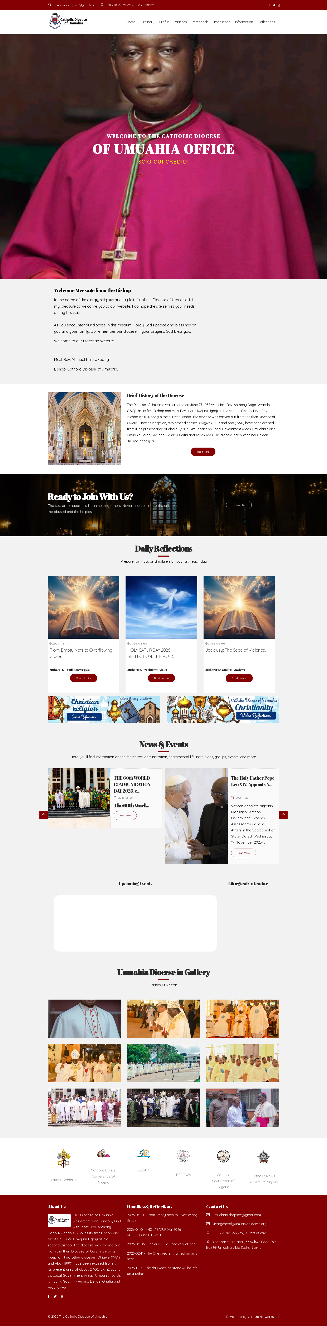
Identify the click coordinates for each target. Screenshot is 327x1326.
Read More (203, 451)
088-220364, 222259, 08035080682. (127, 5)
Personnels (200, 22)
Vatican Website (63, 1180)
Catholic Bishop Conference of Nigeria (103, 1176)
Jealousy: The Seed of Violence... (235, 650)
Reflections (266, 22)
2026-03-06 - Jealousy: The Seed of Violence (161, 1244)
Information (244, 22)
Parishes (180, 22)
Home (131, 22)
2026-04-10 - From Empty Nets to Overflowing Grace (162, 1218)
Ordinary (147, 22)
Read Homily (83, 678)
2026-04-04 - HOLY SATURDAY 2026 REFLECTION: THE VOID (154, 1232)
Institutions (222, 22)
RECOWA (183, 1174)
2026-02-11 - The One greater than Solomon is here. (162, 1256)
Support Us (239, 504)
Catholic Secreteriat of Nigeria (223, 1180)
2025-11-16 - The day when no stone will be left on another (162, 1271)
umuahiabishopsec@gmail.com (72, 5)
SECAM (144, 1170)
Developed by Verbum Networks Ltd (252, 1317)
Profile (164, 22)
